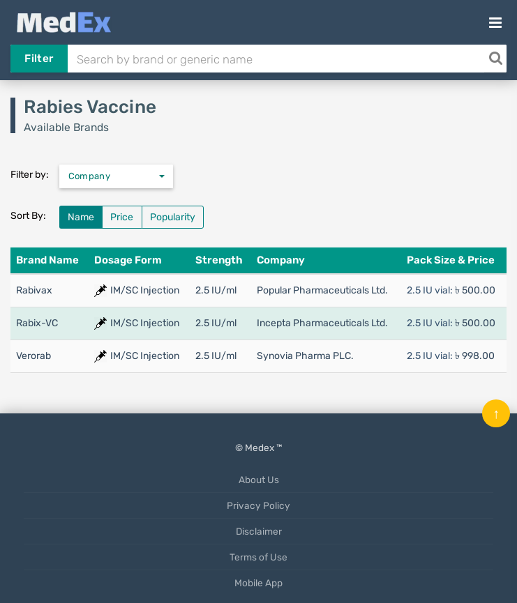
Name (81, 217)
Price (121, 217)
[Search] (495, 58)
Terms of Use (258, 557)
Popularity (172, 217)
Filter (38, 58)
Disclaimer (259, 531)
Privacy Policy (258, 505)
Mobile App (258, 582)
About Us (259, 479)
